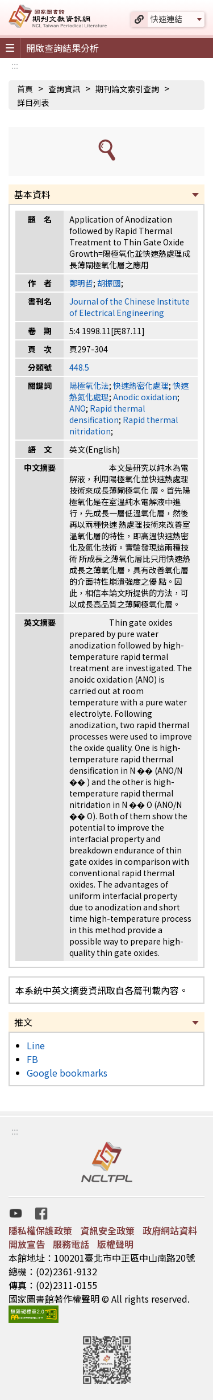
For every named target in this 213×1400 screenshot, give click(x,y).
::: (14, 65)
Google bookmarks (67, 1072)
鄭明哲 (81, 283)
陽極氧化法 (89, 385)
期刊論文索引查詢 (127, 89)
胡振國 (109, 283)
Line (36, 1045)
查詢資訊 (64, 89)
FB (32, 1059)
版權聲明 (115, 1244)
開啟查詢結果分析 (62, 48)
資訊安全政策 (107, 1230)
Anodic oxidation (145, 397)
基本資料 (32, 194)
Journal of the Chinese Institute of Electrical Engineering (129, 306)
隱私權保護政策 (40, 1230)
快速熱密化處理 (141, 385)
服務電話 (71, 1244)
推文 (23, 1022)
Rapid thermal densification (107, 414)
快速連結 (166, 18)
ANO (77, 408)
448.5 (79, 367)
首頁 (25, 89)
